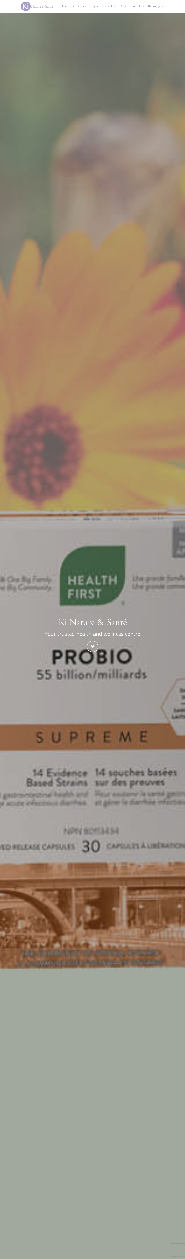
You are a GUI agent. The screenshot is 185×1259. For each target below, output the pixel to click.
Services (82, 6)
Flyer (95, 6)
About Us (68, 6)
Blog (123, 6)
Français (155, 6)
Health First (137, 6)
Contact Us (109, 6)
